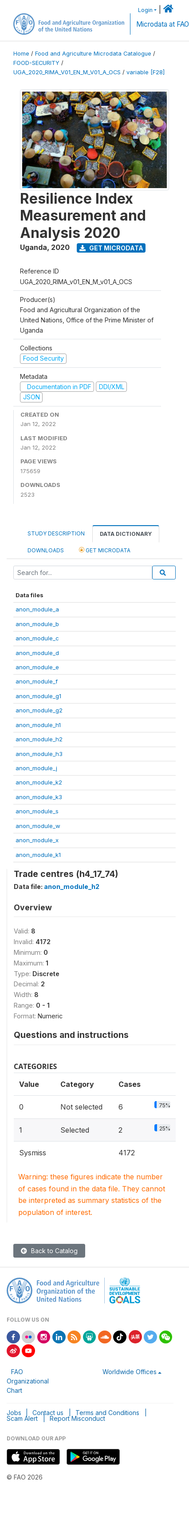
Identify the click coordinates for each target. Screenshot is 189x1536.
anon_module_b (37, 623)
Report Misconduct (77, 1418)
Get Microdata (111, 248)
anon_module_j (36, 768)
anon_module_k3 (39, 796)
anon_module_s (37, 811)
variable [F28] (145, 72)
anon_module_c (37, 638)
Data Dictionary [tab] (126, 534)
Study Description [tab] (56, 533)
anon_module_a (37, 609)
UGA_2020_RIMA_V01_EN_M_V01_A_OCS (67, 72)
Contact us (47, 1412)
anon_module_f (37, 681)
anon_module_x (37, 840)
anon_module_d (37, 652)
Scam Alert (22, 1418)
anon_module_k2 (39, 782)
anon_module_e (37, 667)
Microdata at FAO (162, 24)
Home (21, 53)
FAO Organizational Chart (28, 1381)
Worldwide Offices (129, 1371)
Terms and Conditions (107, 1412)
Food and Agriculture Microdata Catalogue (93, 53)
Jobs (14, 1412)
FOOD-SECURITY (36, 63)
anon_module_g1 (38, 696)
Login (145, 10)
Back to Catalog (49, 1251)
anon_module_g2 (39, 710)
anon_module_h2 (39, 739)
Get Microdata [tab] (104, 550)
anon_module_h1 (38, 724)
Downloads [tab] (46, 550)
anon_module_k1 (38, 854)
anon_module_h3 (39, 753)
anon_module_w (38, 825)
